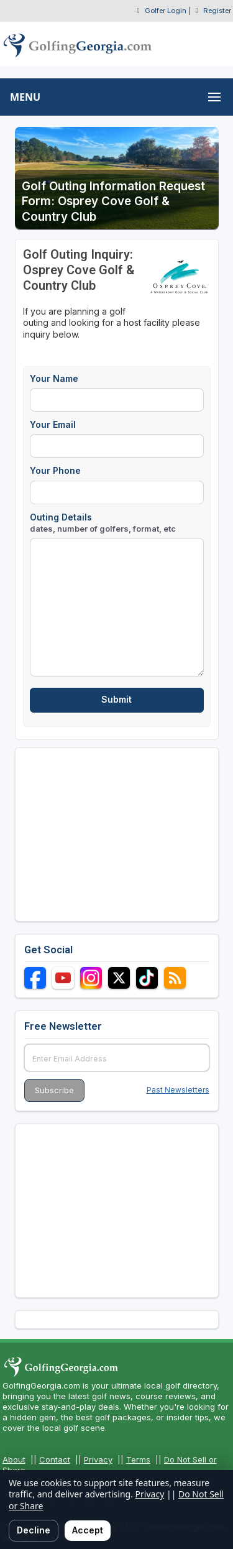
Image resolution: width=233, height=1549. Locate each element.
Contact (54, 1459)
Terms (138, 1459)
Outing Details (103, 523)
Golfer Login (165, 10)
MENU (25, 97)
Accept (87, 1530)
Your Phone (55, 470)
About (13, 1459)
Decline (33, 1530)
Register (217, 10)
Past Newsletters (178, 1089)
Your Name (54, 378)
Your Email (53, 424)
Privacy (98, 1459)
